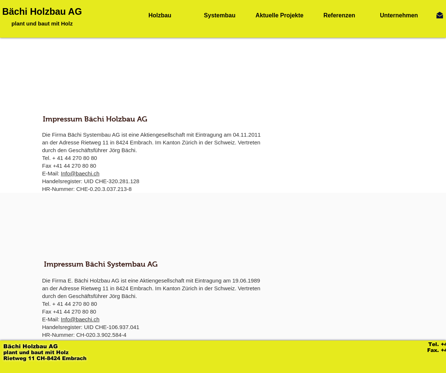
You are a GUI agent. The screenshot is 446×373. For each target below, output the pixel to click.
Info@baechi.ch (80, 173)
